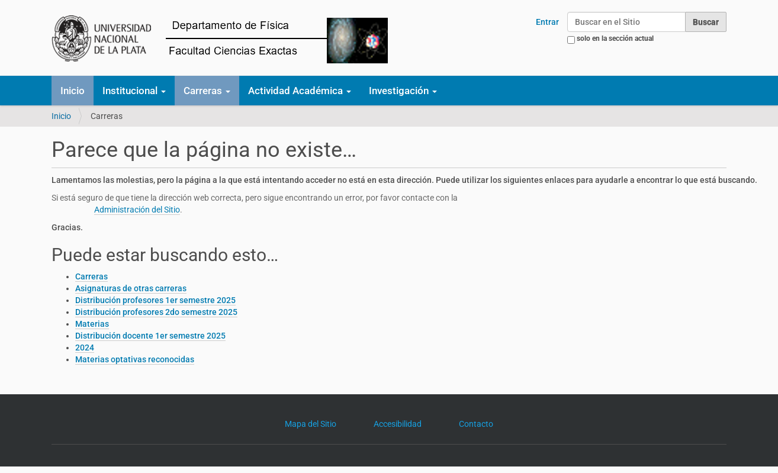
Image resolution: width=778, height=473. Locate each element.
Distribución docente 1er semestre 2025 (150, 335)
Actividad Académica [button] (299, 90)
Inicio (72, 90)
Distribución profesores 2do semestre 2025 (156, 312)
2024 (84, 347)
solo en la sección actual (615, 38)
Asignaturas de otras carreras (131, 288)
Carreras (91, 276)
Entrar (547, 22)
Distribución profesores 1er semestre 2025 (155, 300)
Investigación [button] (403, 90)
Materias (92, 324)
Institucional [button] (134, 90)
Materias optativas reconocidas (134, 359)
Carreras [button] (207, 90)
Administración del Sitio (137, 209)
